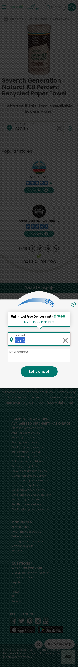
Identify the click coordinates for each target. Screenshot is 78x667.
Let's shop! (39, 371)
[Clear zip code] (65, 339)
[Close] (73, 304)
